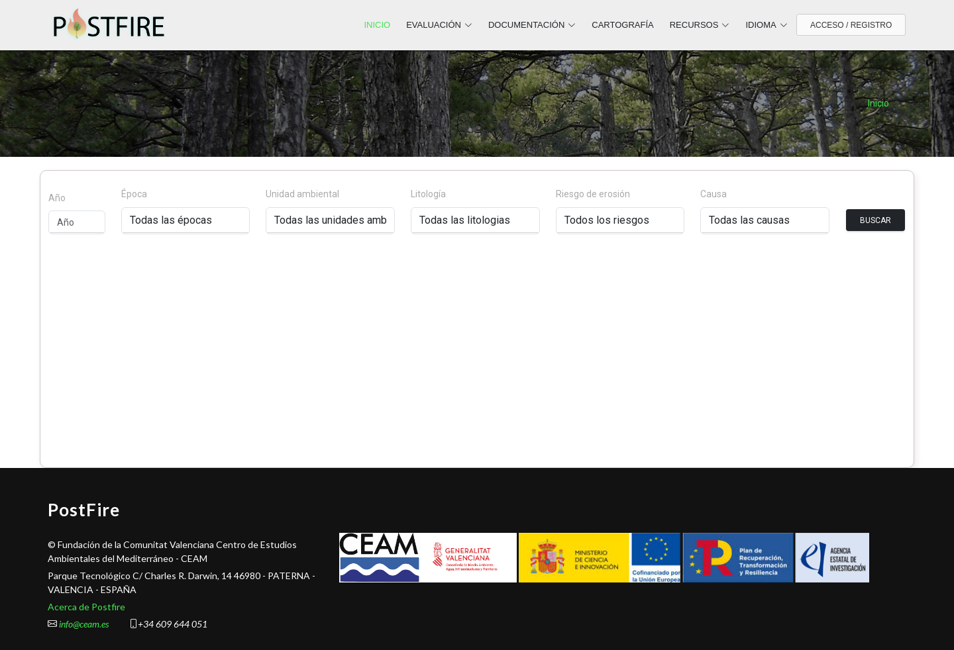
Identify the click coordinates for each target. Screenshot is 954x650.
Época (134, 194)
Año (57, 198)
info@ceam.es (84, 623)
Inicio (878, 103)
